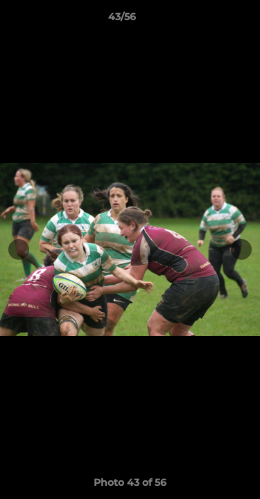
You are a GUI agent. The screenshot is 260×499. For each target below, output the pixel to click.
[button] (210, 20)
